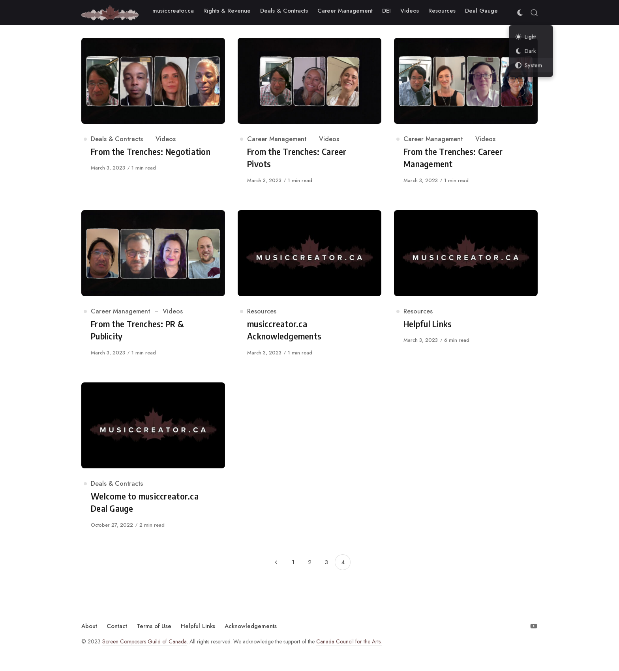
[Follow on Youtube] (534, 626)
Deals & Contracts (117, 139)
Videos (166, 139)
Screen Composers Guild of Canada (144, 641)
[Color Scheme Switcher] (520, 13)
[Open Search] (534, 13)
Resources (261, 311)
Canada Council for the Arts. (349, 641)
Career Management (276, 139)
